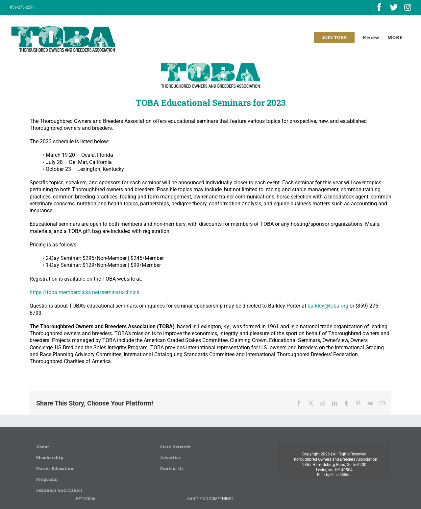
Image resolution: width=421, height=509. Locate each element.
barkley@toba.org (328, 306)
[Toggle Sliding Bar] (395, 37)
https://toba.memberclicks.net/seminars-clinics (84, 292)
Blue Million (341, 475)
